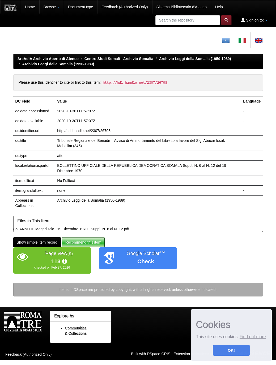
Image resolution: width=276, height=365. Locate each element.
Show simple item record (37, 242)
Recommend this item (83, 242)
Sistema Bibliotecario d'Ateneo (181, 7)
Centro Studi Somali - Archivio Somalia (118, 59)
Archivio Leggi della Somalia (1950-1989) (195, 59)
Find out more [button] (253, 336)
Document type (80, 7)
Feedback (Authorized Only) (124, 7)
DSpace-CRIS (158, 354)
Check (145, 261)
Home (30, 7)
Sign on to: (254, 20)
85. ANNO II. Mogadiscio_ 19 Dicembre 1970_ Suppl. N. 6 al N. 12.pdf (71, 229)
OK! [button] (231, 350)
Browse (52, 7)
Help (219, 7)
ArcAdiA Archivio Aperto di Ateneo (48, 59)
